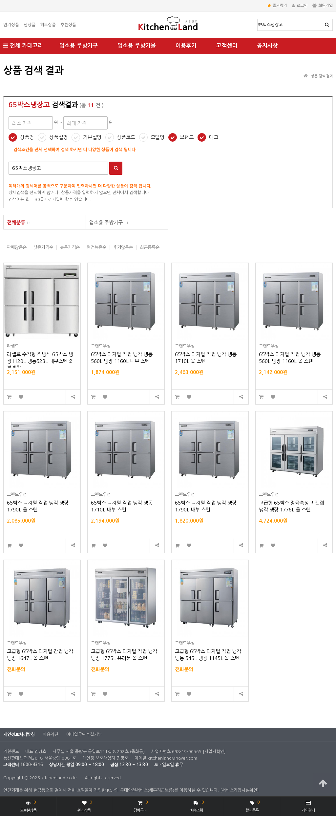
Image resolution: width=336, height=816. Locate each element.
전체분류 (19, 222)
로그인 (299, 6)
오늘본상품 (28, 805)
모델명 (157, 137)
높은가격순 (70, 247)
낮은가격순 (43, 247)
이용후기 (186, 46)
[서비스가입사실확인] (239, 790)
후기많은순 (123, 247)
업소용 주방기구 (78, 46)
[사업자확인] (214, 751)
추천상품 (68, 25)
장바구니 (140, 805)
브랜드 (187, 137)
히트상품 (48, 25)
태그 (213, 137)
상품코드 (126, 137)
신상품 (29, 25)
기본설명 (92, 137)
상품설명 (58, 137)
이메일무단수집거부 (84, 734)
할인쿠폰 (252, 805)
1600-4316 (31, 765)
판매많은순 (17, 247)
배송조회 (197, 805)
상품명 (27, 137)
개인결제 (308, 806)
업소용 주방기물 (136, 46)
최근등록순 (149, 247)
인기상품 (11, 25)
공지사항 (267, 46)
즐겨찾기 (277, 6)
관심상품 (84, 805)
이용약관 (50, 734)
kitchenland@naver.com (172, 758)
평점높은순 (96, 247)
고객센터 (226, 46)
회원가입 (322, 6)
